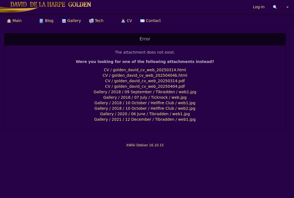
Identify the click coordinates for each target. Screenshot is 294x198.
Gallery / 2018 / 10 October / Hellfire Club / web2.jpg (144, 108)
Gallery (71, 20)
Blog (46, 20)
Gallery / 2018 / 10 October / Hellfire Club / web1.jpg (144, 103)
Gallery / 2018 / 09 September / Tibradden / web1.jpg (145, 92)
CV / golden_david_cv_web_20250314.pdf (145, 81)
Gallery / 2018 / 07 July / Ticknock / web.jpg (145, 97)
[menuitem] (14, 21)
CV (126, 20)
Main (14, 20)
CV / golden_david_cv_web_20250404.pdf (145, 86)
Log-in (259, 7)
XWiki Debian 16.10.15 (145, 145)
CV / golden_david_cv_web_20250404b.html (145, 75)
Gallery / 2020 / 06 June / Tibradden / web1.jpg (145, 114)
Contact (150, 20)
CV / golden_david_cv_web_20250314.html (145, 70)
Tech (96, 20)
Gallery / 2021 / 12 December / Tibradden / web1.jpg (144, 119)
